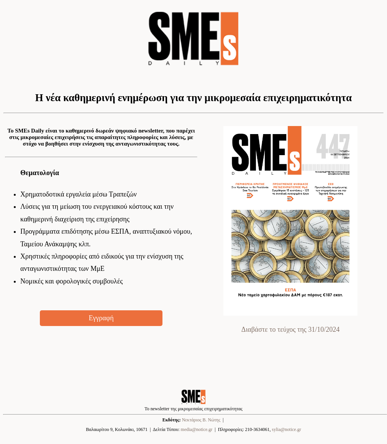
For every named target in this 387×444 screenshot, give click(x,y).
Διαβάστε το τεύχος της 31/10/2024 (290, 329)
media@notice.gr (197, 429)
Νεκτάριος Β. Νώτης (201, 420)
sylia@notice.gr (286, 429)
